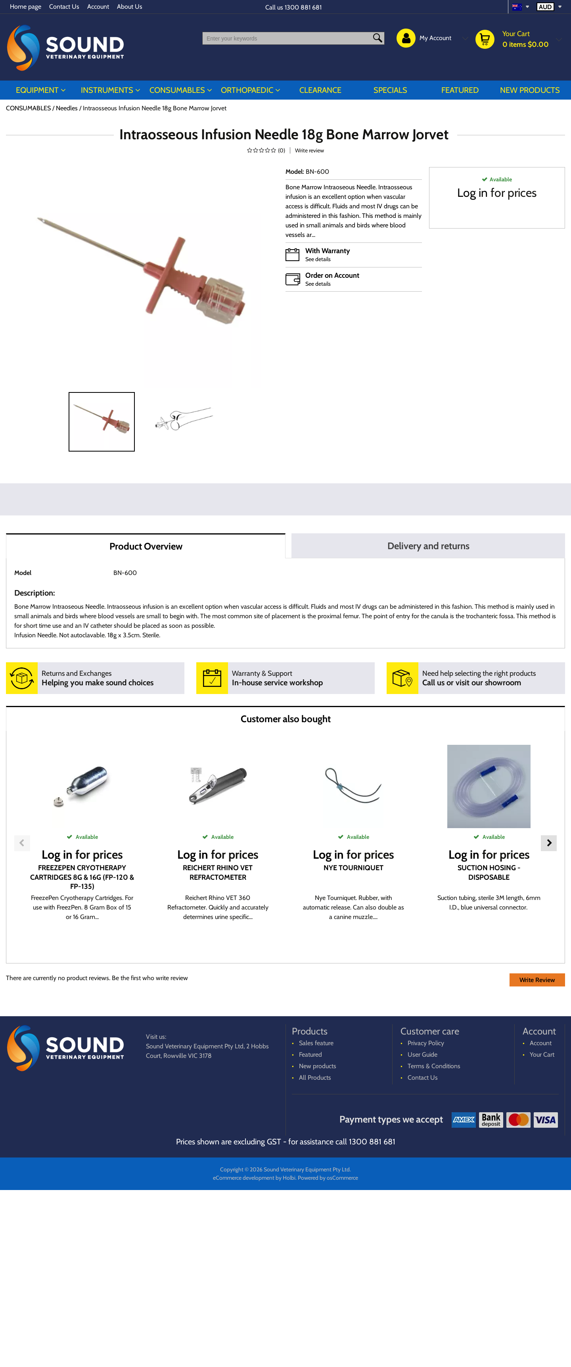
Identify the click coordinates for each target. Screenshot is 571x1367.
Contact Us (64, 6)
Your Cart (542, 1231)
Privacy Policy (426, 1220)
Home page (25, 6)
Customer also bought (286, 719)
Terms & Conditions (434, 1243)
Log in (472, 192)
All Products (315, 1254)
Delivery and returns (428, 546)
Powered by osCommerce (328, 1354)
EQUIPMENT (37, 90)
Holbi (289, 1354)
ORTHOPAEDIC (247, 90)
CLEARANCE (320, 90)
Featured (460, 90)
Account (98, 6)
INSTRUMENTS (107, 90)
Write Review (537, 1157)
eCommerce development (243, 1354)
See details (318, 259)
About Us (129, 6)
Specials (390, 90)
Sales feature (316, 1220)
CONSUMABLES (177, 90)
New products (530, 90)
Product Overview (145, 546)
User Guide (422, 1231)
